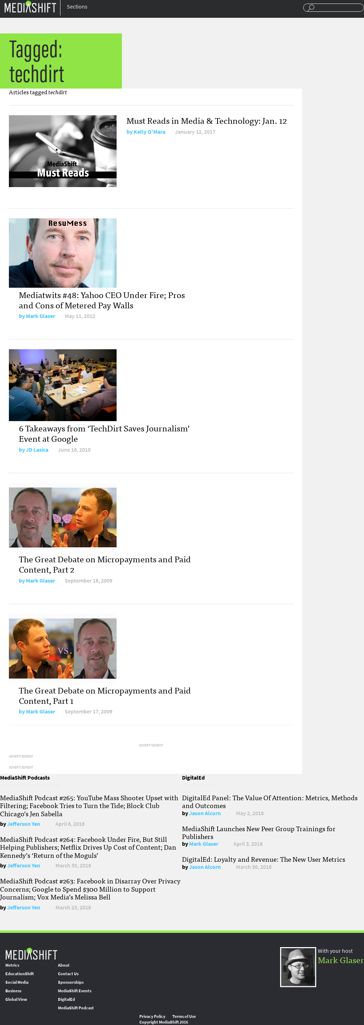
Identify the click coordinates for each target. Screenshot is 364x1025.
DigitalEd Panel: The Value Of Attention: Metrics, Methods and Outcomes (270, 801)
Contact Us (68, 974)
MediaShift (31, 953)
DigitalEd (66, 999)
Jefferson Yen (23, 824)
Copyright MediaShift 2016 (163, 1022)
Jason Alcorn (205, 813)
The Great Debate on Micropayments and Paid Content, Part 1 (105, 695)
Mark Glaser (40, 316)
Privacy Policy (152, 1016)
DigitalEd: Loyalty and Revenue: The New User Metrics (263, 859)
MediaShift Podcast (76, 1008)
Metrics (12, 965)
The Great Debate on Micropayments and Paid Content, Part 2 (105, 564)
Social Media (16, 982)
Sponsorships (71, 982)
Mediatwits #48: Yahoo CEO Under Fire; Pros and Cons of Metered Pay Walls (102, 299)
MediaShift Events (74, 991)
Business (13, 991)
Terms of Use (184, 1016)
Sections (77, 6)
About (64, 965)
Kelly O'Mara (149, 132)
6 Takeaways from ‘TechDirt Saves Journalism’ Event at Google (104, 433)
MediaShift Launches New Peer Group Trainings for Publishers (259, 832)
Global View (16, 999)
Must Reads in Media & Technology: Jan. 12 (207, 120)
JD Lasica (37, 449)
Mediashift (30, 6)
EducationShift (19, 974)
